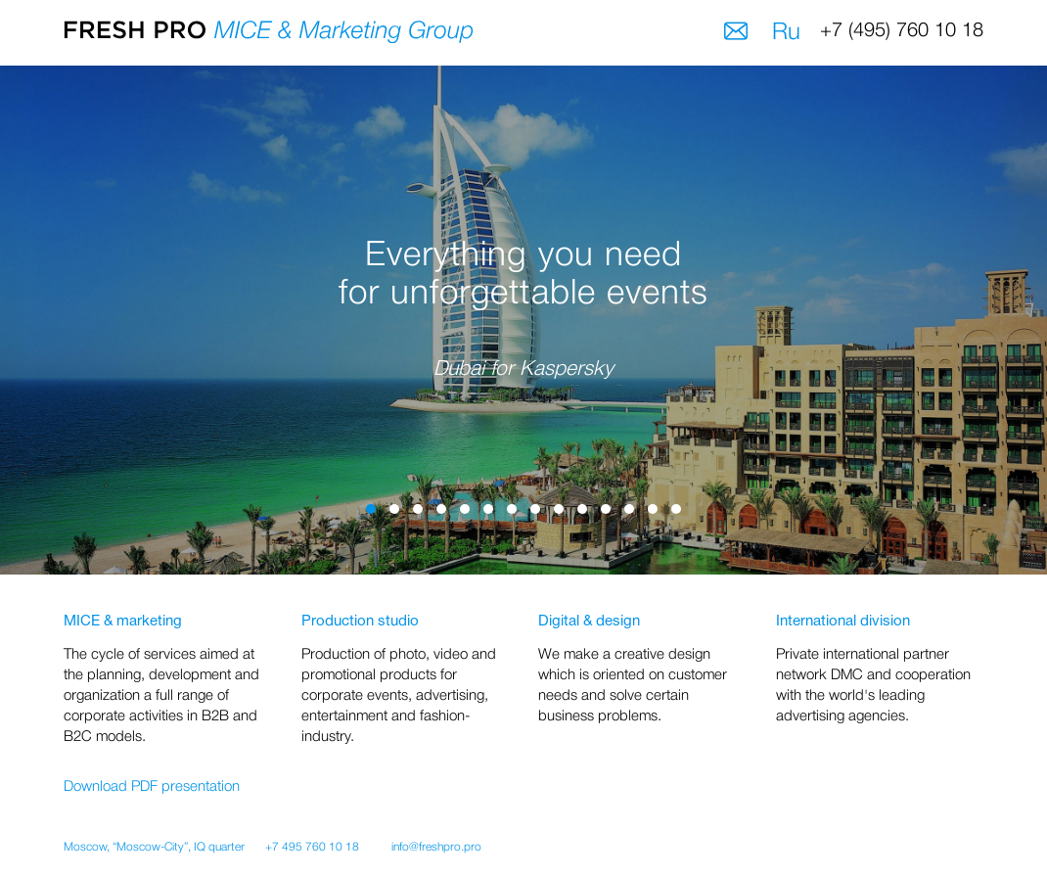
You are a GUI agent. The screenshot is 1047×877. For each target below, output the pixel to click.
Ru (786, 33)
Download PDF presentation (152, 787)
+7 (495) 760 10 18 (901, 31)
